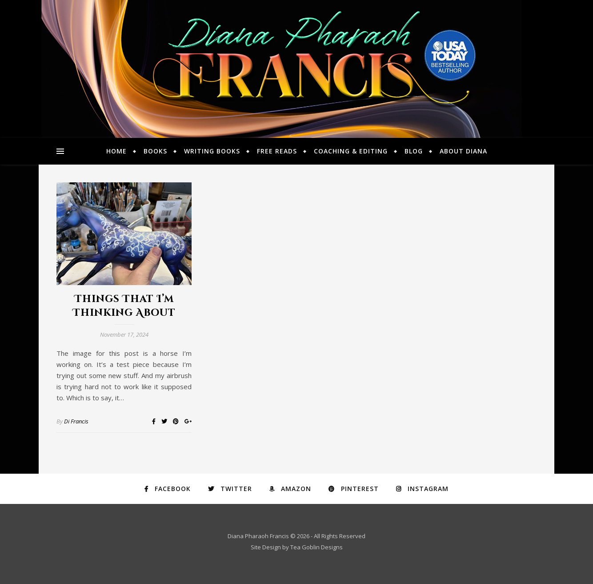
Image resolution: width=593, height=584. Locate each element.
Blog (414, 151)
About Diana (463, 151)
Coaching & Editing (351, 151)
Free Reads (277, 151)
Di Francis (76, 421)
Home (116, 151)
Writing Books (212, 151)
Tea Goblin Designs (316, 547)
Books (155, 151)
